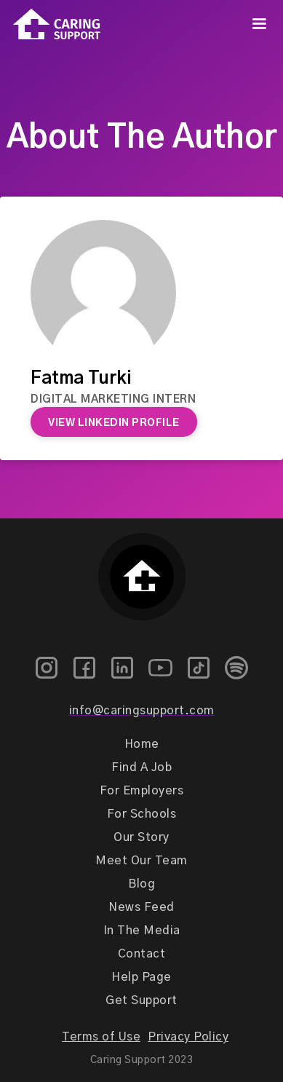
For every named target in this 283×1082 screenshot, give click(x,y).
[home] (50, 24)
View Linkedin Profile (114, 423)
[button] (259, 24)
